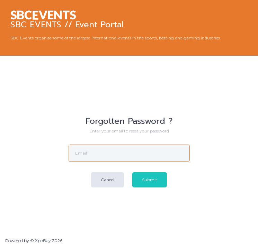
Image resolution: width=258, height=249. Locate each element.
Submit (149, 179)
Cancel (107, 179)
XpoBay (43, 240)
